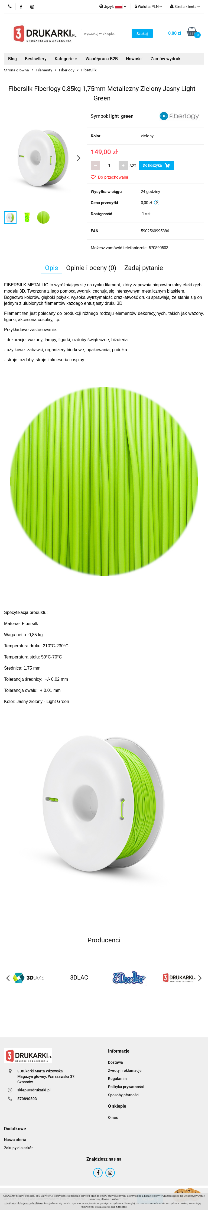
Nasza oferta (15, 1140)
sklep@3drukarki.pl (34, 1090)
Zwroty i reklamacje (125, 1070)
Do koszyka (156, 165)
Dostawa (115, 1062)
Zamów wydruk (165, 58)
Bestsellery (36, 58)
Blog (12, 58)
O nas (113, 1117)
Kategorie (66, 58)
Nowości (134, 58)
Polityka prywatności (126, 1087)
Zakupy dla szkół (18, 1148)
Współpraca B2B (102, 58)
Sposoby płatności (123, 1095)
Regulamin (117, 1078)
